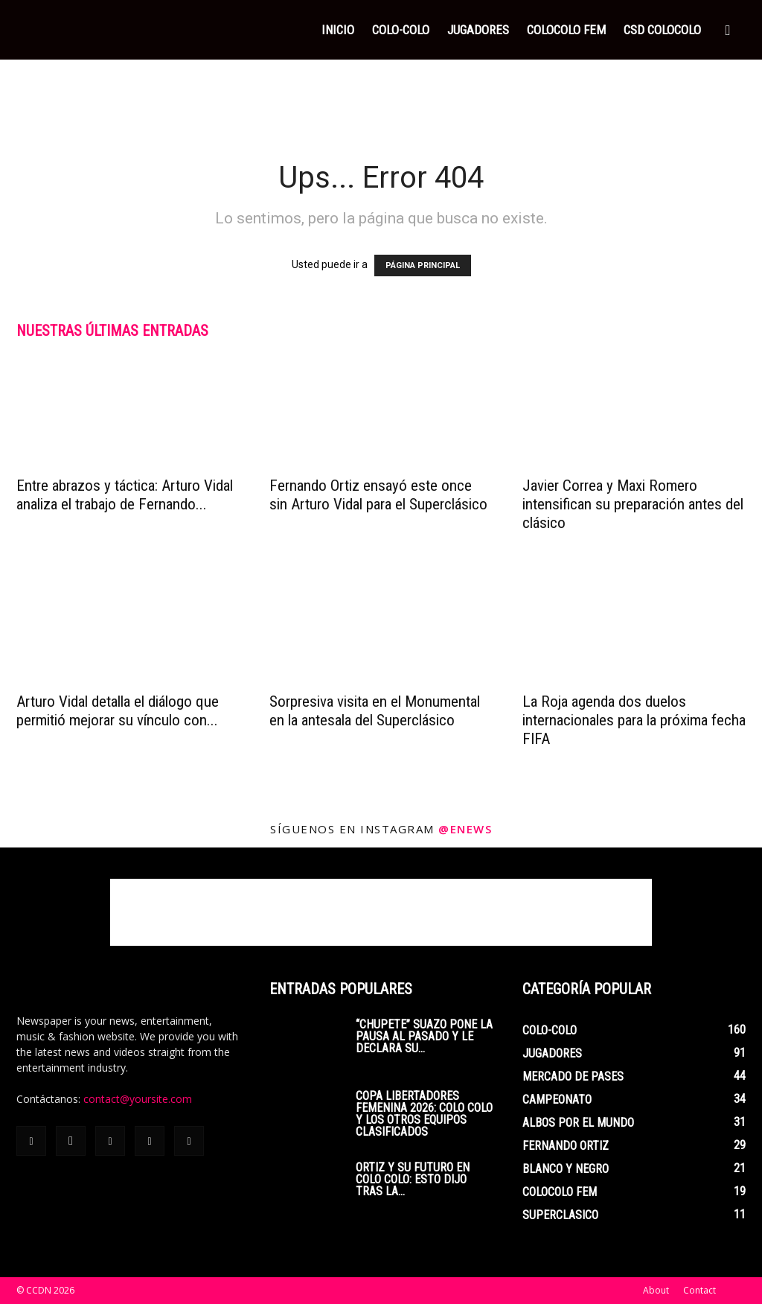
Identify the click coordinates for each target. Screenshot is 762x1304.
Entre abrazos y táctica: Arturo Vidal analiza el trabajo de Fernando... (124, 495)
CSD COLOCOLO (662, 29)
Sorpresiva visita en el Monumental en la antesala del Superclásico (374, 711)
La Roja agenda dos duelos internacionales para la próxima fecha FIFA (634, 720)
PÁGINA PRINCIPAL (422, 265)
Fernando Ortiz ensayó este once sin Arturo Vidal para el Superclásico (378, 495)
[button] (728, 31)
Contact (699, 1290)
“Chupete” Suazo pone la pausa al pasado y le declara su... (424, 1036)
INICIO (337, 29)
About (656, 1290)
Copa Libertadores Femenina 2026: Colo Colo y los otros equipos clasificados (424, 1114)
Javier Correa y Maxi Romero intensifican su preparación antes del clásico (632, 504)
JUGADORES (478, 29)
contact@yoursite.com (137, 1099)
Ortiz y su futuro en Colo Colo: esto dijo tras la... (413, 1179)
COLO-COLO (400, 29)
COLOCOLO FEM (566, 29)
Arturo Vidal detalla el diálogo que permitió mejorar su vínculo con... (117, 711)
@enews (465, 828)
